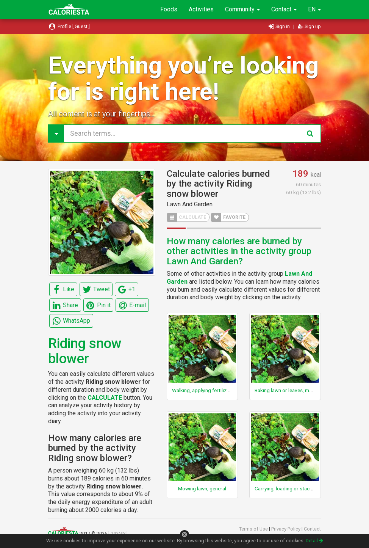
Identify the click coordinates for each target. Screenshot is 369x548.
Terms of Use (254, 529)
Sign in (280, 26)
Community (242, 9)
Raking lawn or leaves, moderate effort (298, 390)
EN (314, 9)
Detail (314, 540)
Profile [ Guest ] (69, 26)
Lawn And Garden (190, 204)
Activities (201, 9)
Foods (168, 9)
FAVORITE (228, 217)
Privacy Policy (286, 529)
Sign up (309, 26)
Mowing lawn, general (202, 488)
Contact (284, 9)
